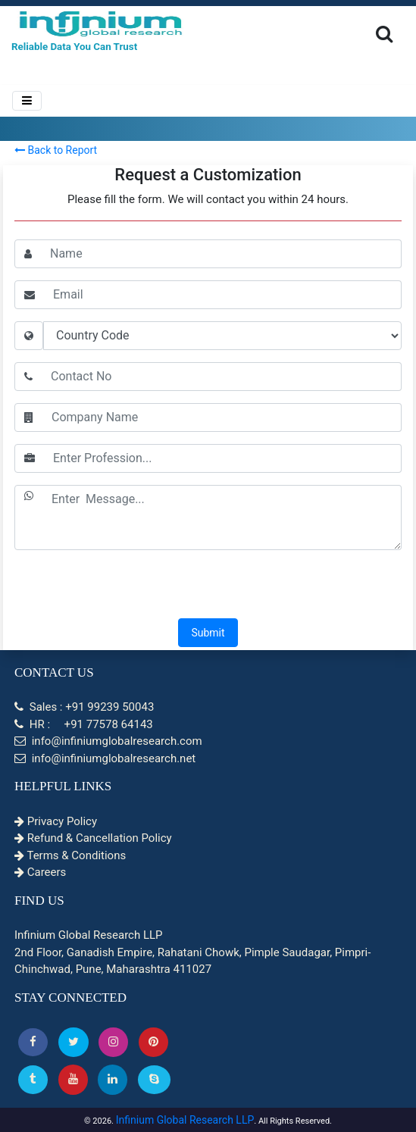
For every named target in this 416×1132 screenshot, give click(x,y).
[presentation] (208, 585)
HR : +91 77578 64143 (83, 724)
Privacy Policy (55, 821)
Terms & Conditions (70, 855)
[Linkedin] (112, 1079)
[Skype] (154, 1079)
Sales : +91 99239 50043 (84, 707)
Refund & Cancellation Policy (93, 838)
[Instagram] (113, 1042)
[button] (33, 1042)
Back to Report (55, 150)
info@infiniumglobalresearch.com (108, 741)
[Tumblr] (33, 1079)
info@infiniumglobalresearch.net (104, 758)
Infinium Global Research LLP (185, 1120)
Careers (40, 872)
